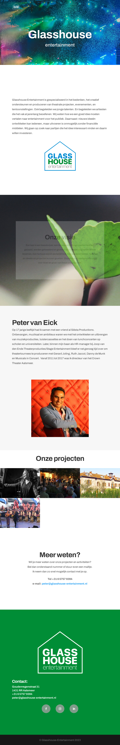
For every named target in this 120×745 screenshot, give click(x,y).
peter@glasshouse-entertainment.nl (64, 583)
